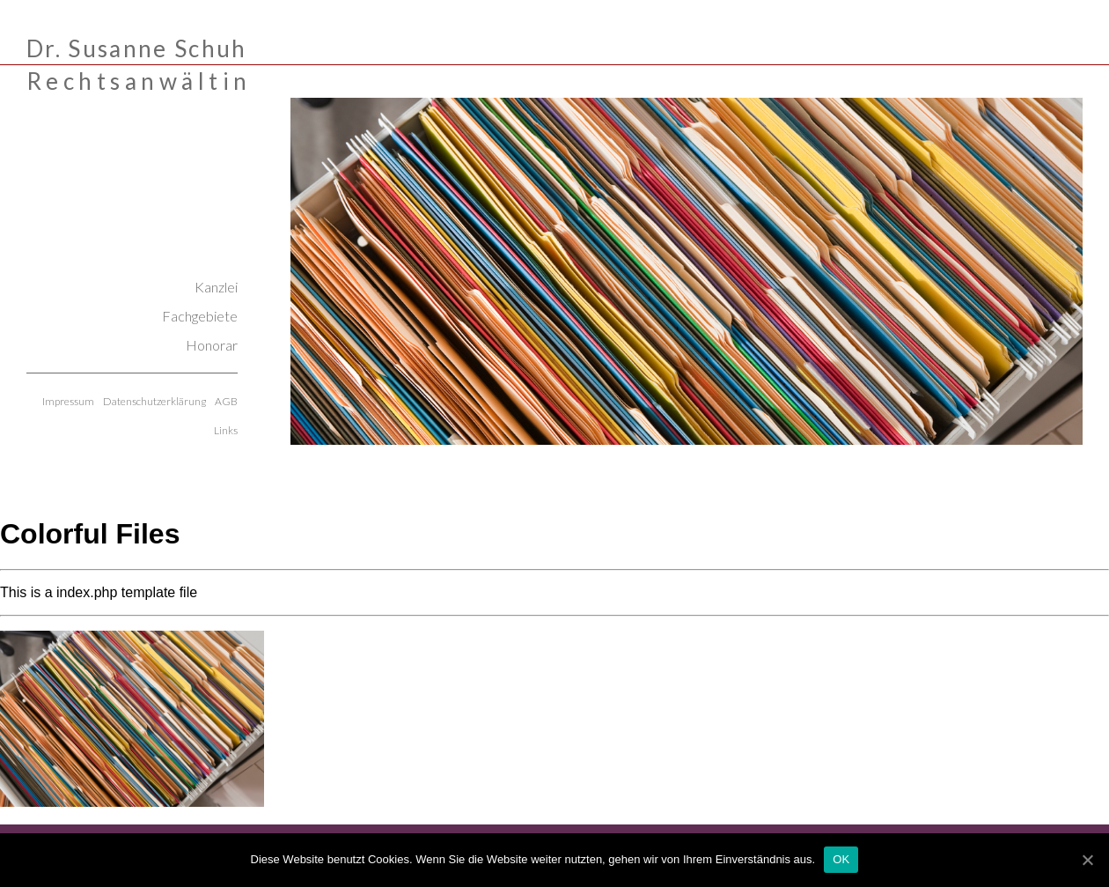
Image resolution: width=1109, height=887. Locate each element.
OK (841, 859)
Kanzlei (216, 286)
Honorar (212, 344)
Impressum (68, 401)
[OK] (1087, 860)
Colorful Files (90, 534)
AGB (226, 401)
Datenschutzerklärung (154, 401)
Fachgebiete (200, 315)
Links (226, 430)
